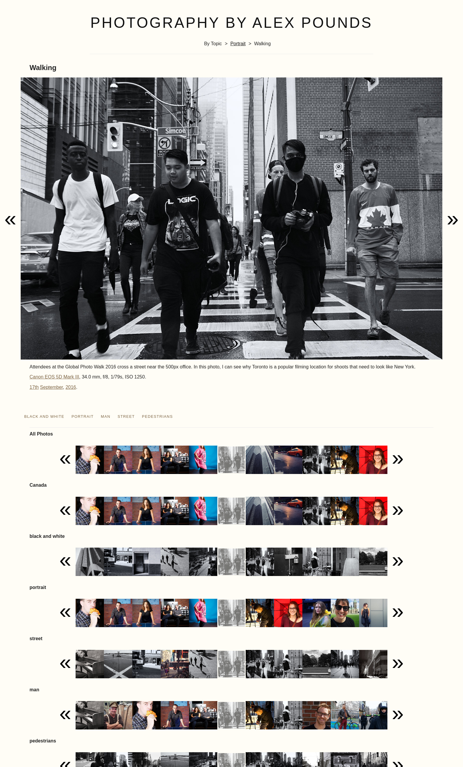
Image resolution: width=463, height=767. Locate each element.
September (51, 387)
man (105, 416)
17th (34, 387)
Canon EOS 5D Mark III (54, 376)
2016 (71, 387)
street (126, 416)
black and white (44, 416)
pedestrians (157, 416)
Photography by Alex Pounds (231, 22)
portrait (238, 43)
